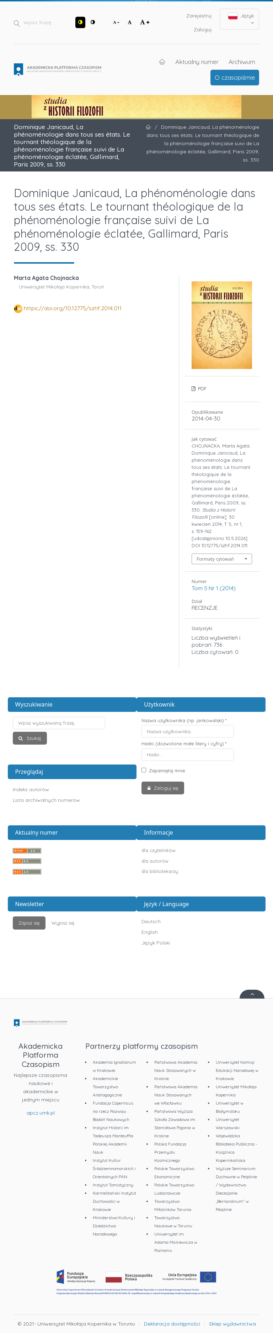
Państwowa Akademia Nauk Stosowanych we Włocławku (175, 1095)
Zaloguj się (165, 788)
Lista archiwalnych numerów (46, 800)
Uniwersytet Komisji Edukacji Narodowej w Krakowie (237, 1070)
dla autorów (154, 861)
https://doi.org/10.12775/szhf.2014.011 (73, 308)
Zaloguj (203, 29)
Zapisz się (28, 923)
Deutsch (151, 921)
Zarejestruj (199, 15)
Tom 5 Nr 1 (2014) (214, 588)
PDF (202, 388)
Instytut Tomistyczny (113, 1184)
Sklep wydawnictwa (232, 1324)
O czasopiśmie (235, 77)
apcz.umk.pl (41, 1113)
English (149, 932)
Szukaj (33, 738)
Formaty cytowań (215, 559)
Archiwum (242, 61)
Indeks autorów (31, 789)
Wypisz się (63, 923)
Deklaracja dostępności (172, 1324)
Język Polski (155, 943)
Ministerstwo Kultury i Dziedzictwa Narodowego (114, 1226)
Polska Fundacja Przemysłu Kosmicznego (170, 1152)
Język (241, 18)
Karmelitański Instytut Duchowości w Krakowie (114, 1201)
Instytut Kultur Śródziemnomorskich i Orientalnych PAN (114, 1168)
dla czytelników (158, 850)
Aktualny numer (197, 61)
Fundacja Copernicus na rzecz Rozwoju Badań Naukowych (113, 1111)
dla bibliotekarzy (159, 871)
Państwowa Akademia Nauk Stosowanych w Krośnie (175, 1070)
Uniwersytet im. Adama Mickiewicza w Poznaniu (175, 1242)
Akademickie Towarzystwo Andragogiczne (107, 1086)
